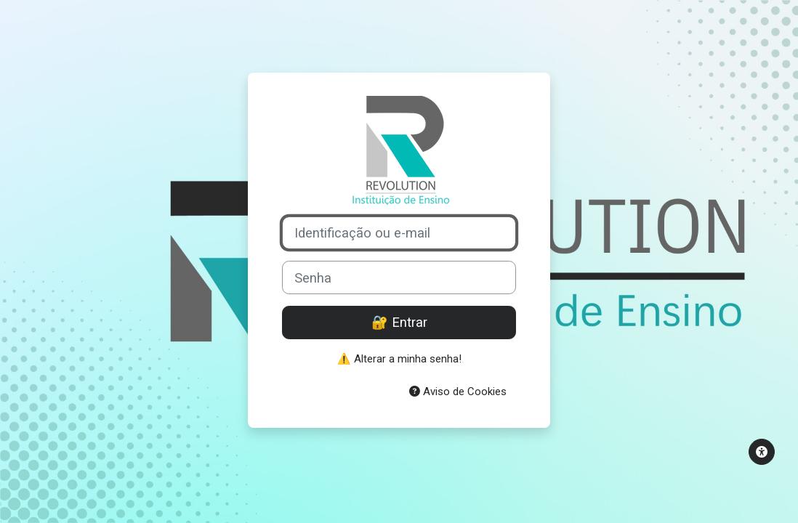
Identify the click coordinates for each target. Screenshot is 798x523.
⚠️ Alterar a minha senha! (399, 358)
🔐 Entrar (399, 322)
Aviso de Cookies (458, 391)
